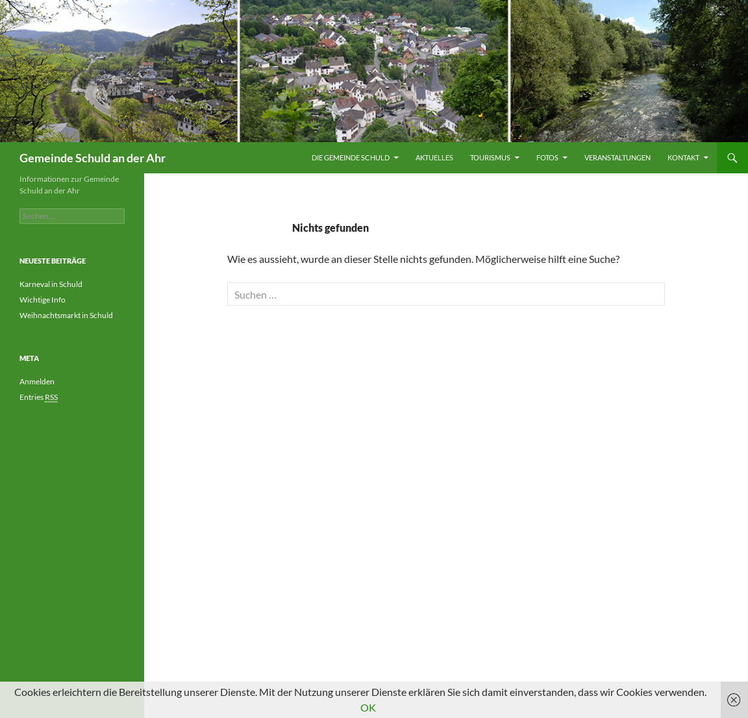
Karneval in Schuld (50, 284)
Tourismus (490, 157)
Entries (38, 397)
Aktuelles (434, 157)
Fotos (547, 157)
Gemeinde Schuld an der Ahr (92, 158)
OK (368, 707)
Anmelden (37, 381)
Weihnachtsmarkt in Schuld (66, 315)
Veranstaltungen (617, 157)
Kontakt (683, 157)
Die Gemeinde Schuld (351, 157)
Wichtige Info (42, 299)
